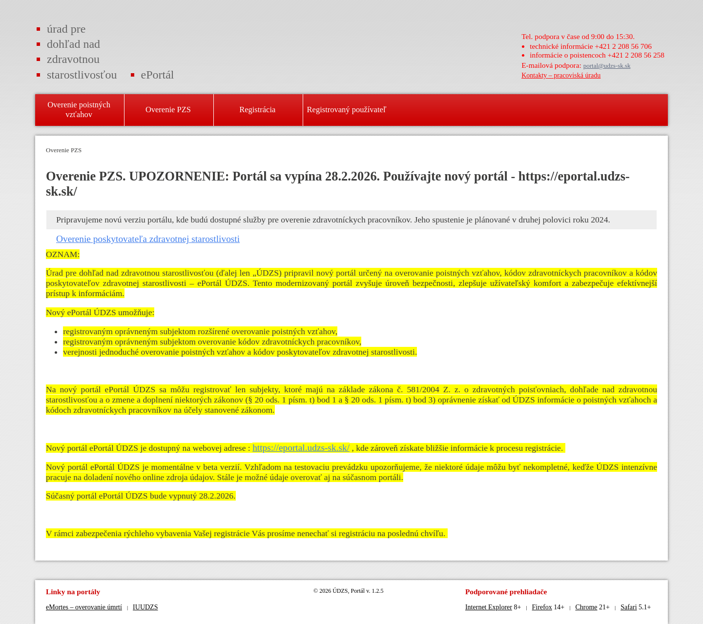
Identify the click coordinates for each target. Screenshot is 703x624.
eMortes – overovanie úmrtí (84, 607)
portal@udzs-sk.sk (607, 65)
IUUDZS (145, 607)
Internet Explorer (488, 607)
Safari (628, 607)
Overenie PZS (64, 150)
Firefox (542, 607)
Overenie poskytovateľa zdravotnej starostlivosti (148, 239)
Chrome (586, 607)
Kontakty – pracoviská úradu (560, 75)
